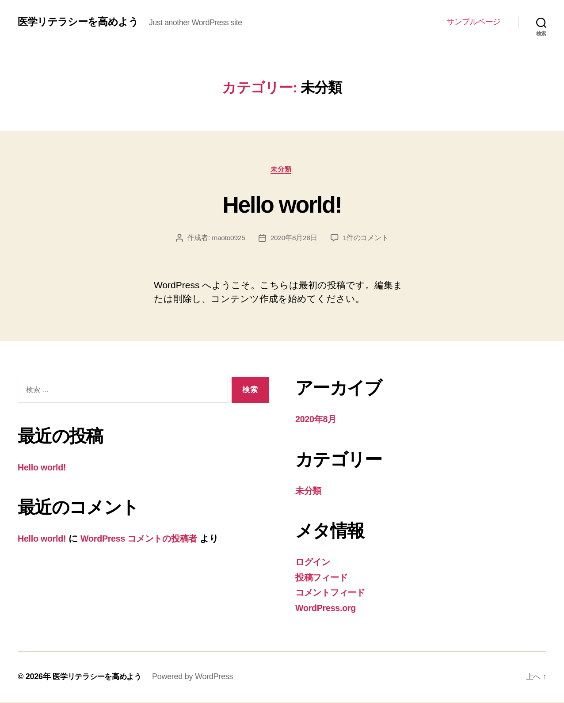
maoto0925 (228, 239)
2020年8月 (317, 420)
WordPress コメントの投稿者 (147, 540)
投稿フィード (323, 578)
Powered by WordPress (197, 677)
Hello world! (282, 204)
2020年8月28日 (294, 239)
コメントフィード (333, 593)
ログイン (314, 563)
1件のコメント (366, 239)
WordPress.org (327, 609)
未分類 (282, 170)
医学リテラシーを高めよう (80, 22)
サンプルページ (473, 21)
